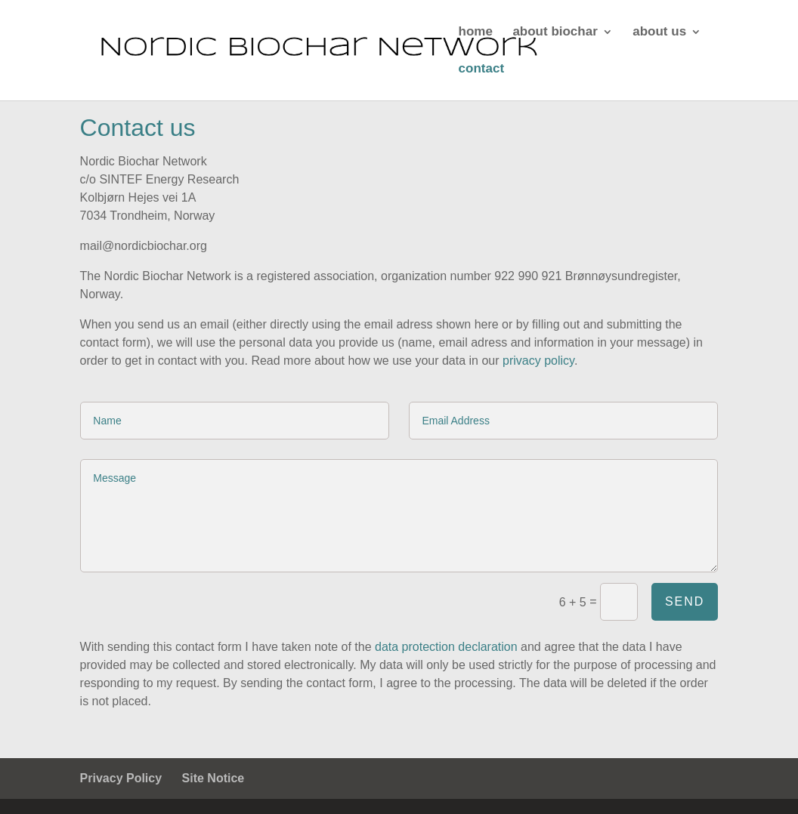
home (476, 32)
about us (659, 32)
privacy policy (538, 360)
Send (684, 601)
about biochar (554, 32)
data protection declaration (446, 646)
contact (481, 69)
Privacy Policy (121, 778)
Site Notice (213, 778)
